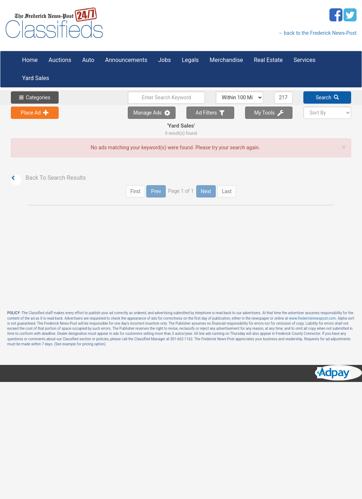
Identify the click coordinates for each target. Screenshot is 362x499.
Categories (34, 97)
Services (304, 60)
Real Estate (268, 60)
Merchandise (226, 60)
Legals (190, 60)
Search (327, 97)
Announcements (126, 60)
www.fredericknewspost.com (312, 318)
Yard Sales (35, 78)
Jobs (164, 60)
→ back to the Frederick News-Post (317, 33)
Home (30, 60)
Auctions (60, 60)
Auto (88, 60)
